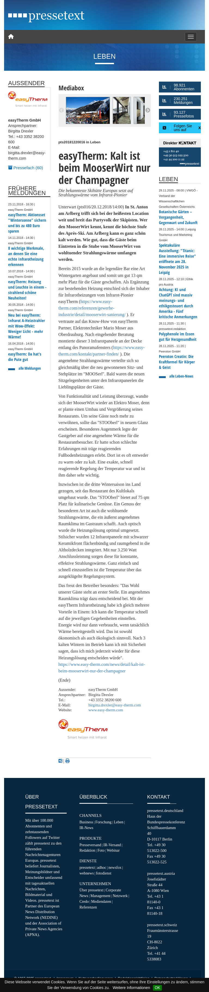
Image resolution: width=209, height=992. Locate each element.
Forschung (103, 822)
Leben (118, 822)
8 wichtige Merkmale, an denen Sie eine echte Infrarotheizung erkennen (26, 256)
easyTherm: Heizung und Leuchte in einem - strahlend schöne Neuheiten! (27, 290)
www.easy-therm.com (105, 710)
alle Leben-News (181, 376)
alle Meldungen (30, 368)
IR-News (86, 828)
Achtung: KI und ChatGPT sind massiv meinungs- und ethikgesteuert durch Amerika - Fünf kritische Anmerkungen (178, 303)
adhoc (101, 867)
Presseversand (90, 845)
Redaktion (87, 850)
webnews (86, 873)
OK (157, 987)
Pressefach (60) (25, 167)
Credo (84, 901)
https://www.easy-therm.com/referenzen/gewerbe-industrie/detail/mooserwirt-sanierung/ (92, 308)
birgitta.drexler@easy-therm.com (114, 705)
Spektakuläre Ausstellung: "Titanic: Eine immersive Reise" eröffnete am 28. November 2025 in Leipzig (177, 258)
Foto (100, 850)
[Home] (11, 37)
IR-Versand (112, 845)
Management (100, 896)
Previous (61, 110)
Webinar (113, 850)
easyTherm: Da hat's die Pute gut (24, 356)
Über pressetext (91, 890)
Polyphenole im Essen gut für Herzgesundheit (177, 336)
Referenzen (88, 907)
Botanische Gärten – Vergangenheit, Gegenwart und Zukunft (178, 217)
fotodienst (103, 873)
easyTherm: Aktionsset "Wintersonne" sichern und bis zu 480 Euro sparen (27, 223)
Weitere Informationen (131, 987)
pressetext (87, 867)
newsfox (115, 867)
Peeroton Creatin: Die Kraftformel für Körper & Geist (177, 362)
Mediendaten (101, 901)
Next (147, 110)
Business (86, 822)
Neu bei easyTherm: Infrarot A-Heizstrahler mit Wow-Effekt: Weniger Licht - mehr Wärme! (26, 326)
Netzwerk (120, 896)
